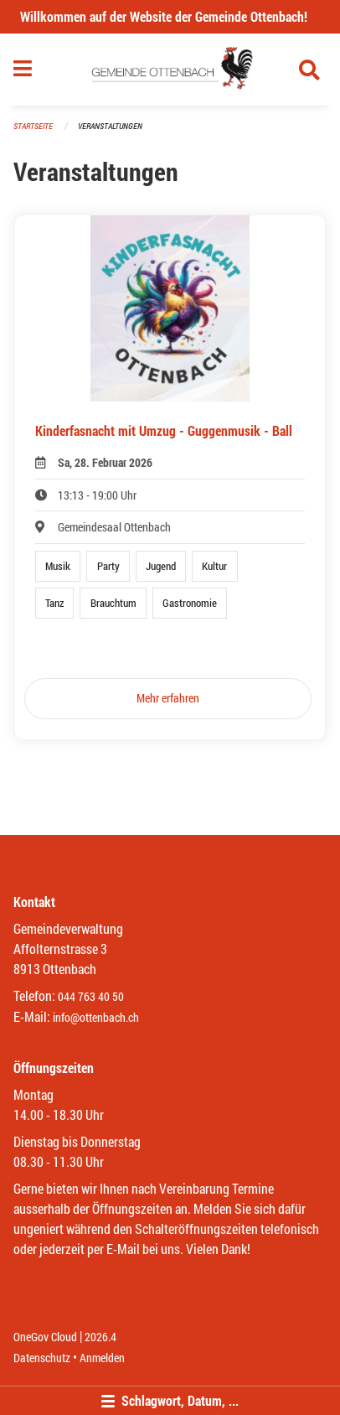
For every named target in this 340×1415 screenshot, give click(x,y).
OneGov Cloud (45, 1337)
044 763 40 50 (91, 996)
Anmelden (102, 1358)
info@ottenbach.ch (96, 1017)
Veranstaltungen (110, 126)
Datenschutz (41, 1358)
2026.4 (100, 1337)
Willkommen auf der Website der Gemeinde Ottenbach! (163, 16)
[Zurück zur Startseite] (169, 70)
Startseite (33, 126)
